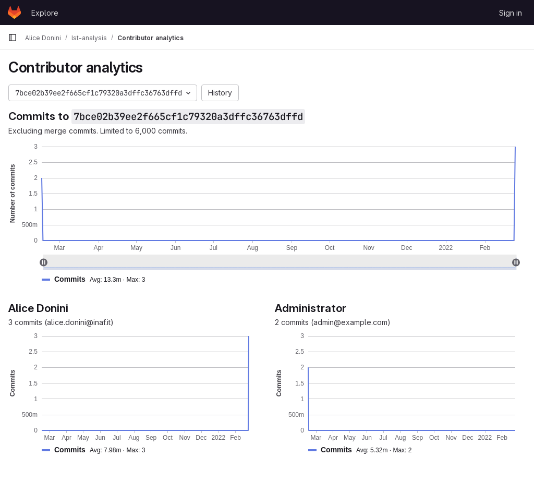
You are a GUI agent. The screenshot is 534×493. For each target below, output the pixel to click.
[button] (97, 279)
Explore (44, 12)
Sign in (510, 12)
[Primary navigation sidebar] (12, 37)
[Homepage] (14, 12)
